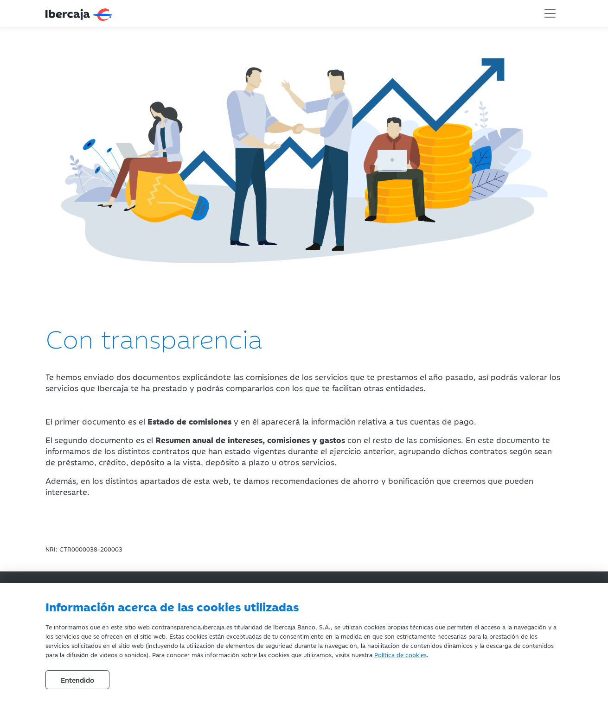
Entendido (77, 680)
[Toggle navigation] (550, 13)
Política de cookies (400, 654)
